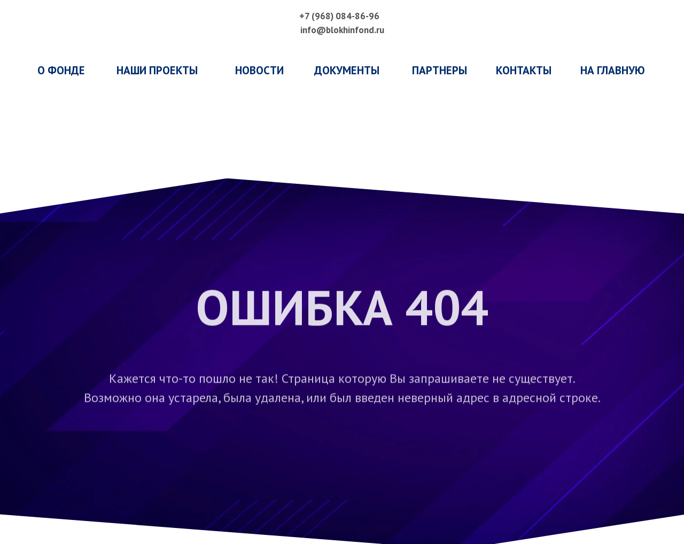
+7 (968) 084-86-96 (339, 16)
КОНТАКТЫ (523, 70)
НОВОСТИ (259, 70)
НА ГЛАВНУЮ (612, 70)
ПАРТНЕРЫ (439, 70)
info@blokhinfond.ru (342, 30)
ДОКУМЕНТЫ (346, 70)
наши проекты (157, 70)
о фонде (61, 70)
